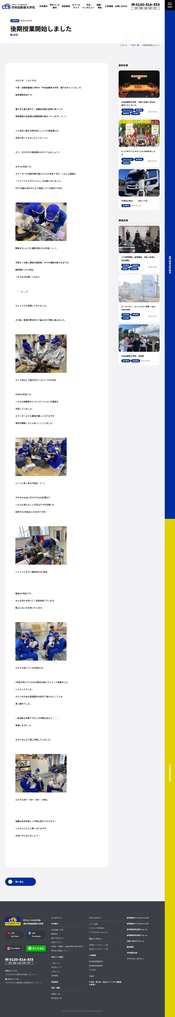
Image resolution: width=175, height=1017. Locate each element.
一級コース (55, 963)
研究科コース (56, 967)
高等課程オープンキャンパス (138, 923)
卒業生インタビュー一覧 (98, 945)
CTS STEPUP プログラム (98, 932)
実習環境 (66, 6)
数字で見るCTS (57, 938)
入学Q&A (92, 970)
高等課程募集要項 (96, 965)
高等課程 (54, 975)
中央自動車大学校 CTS (18, 6)
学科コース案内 (57, 957)
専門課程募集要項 (96, 961)
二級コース (55, 971)
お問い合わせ (121, 6)
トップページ (56, 918)
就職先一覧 (55, 994)
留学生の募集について (59, 950)
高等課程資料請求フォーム (137, 935)
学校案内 (54, 923)
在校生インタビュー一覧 (98, 949)
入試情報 (92, 955)
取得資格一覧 (56, 998)
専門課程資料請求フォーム (137, 929)
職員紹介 (54, 934)
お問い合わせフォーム (135, 941)
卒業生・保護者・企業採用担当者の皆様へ (67, 946)
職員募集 (130, 947)
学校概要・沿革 (57, 930)
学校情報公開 (132, 953)
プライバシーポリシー (135, 958)
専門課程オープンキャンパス (138, 918)
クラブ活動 (93, 924)
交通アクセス (56, 942)
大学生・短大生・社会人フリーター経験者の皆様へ (105, 983)
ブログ (91, 976)
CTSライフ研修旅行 (96, 928)
